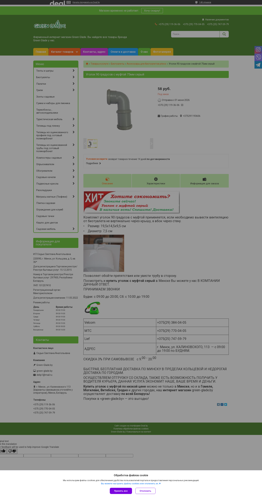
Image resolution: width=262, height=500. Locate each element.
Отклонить (145, 491)
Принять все (121, 491)
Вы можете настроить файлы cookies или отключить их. (130, 483)
